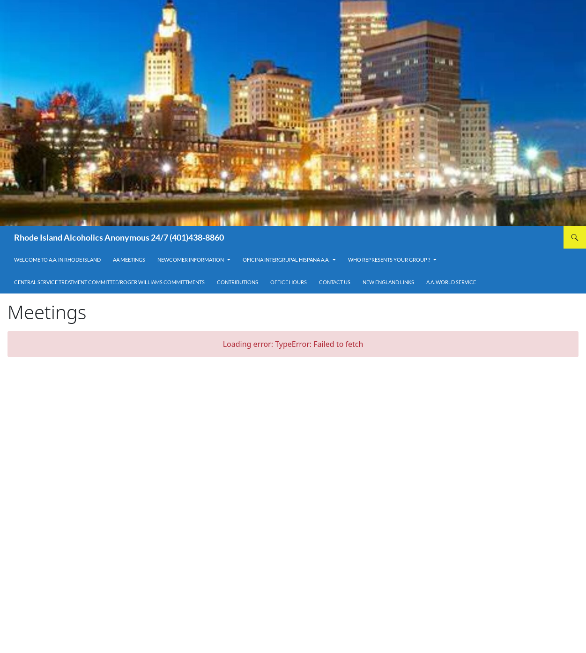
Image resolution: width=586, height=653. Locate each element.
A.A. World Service (451, 282)
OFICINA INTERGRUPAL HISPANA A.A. (286, 260)
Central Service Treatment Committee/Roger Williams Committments (109, 282)
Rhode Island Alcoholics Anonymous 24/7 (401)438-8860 (119, 237)
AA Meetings (129, 260)
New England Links (388, 282)
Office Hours (288, 282)
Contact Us (334, 282)
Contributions (237, 282)
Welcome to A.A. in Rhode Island (57, 260)
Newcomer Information (190, 260)
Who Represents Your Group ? (389, 260)
